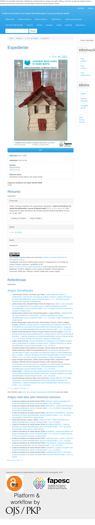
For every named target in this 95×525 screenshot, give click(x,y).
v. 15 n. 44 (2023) (31, 38)
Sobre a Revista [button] (41, 19)
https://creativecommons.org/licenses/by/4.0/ (26, 267)
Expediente (50, 431)
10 (24, 388)
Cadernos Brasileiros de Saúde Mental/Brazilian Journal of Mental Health (35, 13)
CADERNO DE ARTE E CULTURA (58, 452)
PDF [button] (40, 150)
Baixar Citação (36, 218)
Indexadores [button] (80, 25)
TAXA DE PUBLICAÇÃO (14, 25)
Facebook (68, 25)
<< (8, 388)
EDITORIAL (50, 406)
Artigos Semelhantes (20, 290)
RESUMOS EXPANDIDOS (55, 413)
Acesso (90, 8)
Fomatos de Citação (19, 218)
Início (11, 38)
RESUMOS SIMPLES (54, 424)
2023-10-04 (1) (14, 170)
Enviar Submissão (86, 40)
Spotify (58, 25)
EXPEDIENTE (51, 443)
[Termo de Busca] (17, 31)
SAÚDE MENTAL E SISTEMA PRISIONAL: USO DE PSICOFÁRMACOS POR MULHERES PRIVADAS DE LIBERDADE (41, 380)
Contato (39, 25)
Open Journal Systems (82, 120)
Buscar (33, 31)
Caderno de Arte (45, 420)
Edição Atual (9, 19)
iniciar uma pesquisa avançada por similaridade (39, 392)
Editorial (49, 401)
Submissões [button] (56, 19)
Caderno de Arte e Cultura (55, 438)
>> (28, 388)
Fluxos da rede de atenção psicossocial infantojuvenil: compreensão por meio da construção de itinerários (42, 334)
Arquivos (19, 38)
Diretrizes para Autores (73, 19)
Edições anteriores (24, 19)
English (83, 94)
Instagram (49, 25)
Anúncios (29, 25)
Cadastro (81, 8)
